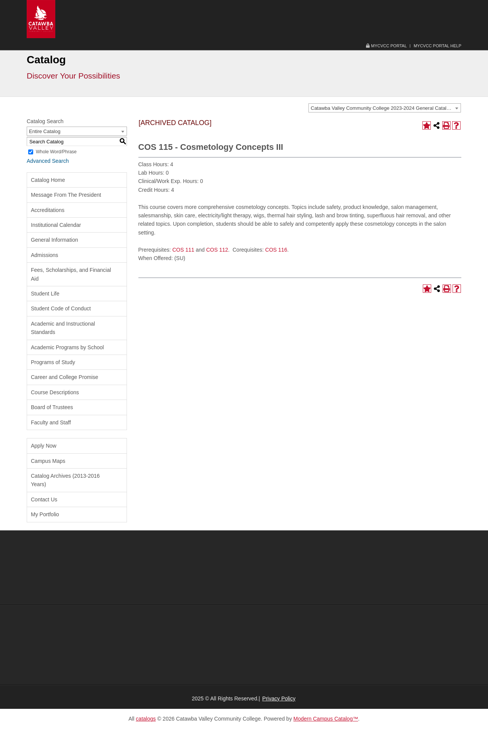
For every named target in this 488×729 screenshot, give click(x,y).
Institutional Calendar (56, 225)
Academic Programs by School (67, 347)
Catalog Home (48, 180)
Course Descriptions (55, 392)
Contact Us (44, 499)
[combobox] (384, 107)
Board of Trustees (52, 407)
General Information (54, 240)
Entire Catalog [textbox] (44, 131)
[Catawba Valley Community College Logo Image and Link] (41, 19)
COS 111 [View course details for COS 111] (183, 250)
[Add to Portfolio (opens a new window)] (426, 125)
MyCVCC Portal (386, 45)
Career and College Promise (64, 377)
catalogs (146, 719)
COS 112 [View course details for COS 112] (217, 250)
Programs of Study (53, 362)
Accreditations (47, 210)
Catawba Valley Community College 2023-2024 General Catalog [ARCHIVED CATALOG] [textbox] (386, 108)
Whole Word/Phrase (56, 151)
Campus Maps (48, 461)
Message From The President (66, 195)
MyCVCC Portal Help (437, 45)
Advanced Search (48, 161)
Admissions (44, 255)
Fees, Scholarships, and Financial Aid (71, 274)
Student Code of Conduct (61, 308)
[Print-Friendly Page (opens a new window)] (446, 125)
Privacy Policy (278, 698)
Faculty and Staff (51, 422)
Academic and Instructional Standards (63, 328)
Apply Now (43, 446)
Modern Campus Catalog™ (326, 719)
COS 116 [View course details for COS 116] (276, 250)
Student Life (45, 294)
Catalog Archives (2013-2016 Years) (65, 480)
